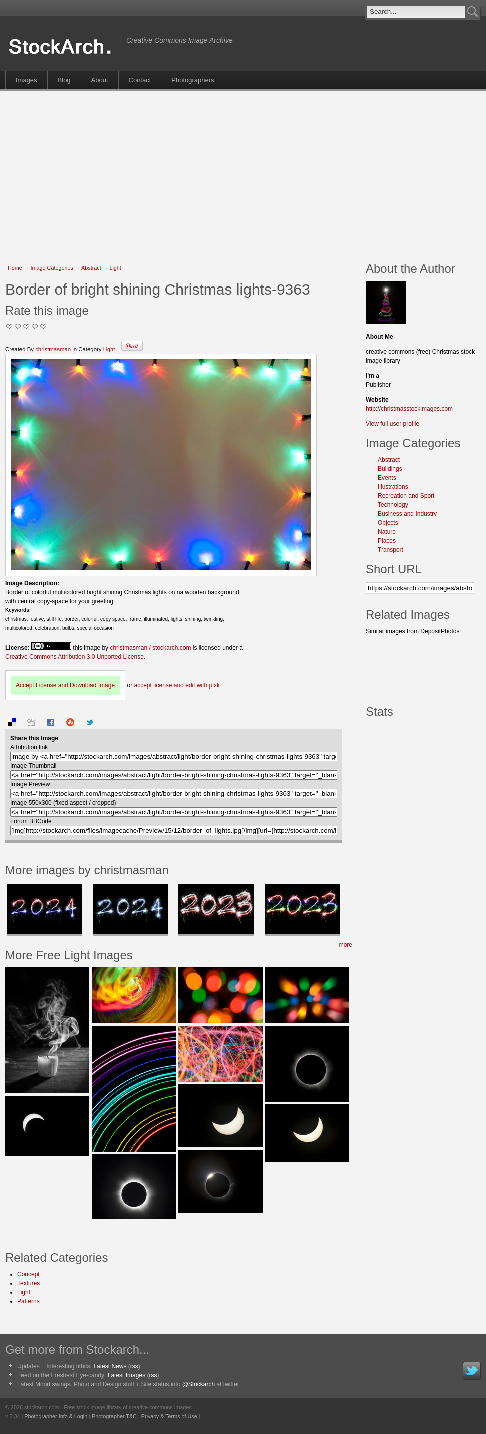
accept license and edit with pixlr (177, 685)
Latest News (109, 1366)
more (345, 944)
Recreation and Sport (406, 495)
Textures (28, 1283)
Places (387, 540)
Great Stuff (35, 326)
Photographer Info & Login (55, 1416)
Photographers (192, 80)
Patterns (28, 1301)
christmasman (53, 349)
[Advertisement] (159, 171)
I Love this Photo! (43, 326)
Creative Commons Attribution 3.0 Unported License (74, 656)
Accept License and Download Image (65, 685)
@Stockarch (198, 1384)
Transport (390, 549)
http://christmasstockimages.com (409, 408)
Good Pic (26, 326)
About (99, 80)
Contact (140, 80)
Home (15, 268)
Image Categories (52, 268)
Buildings (390, 468)
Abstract (91, 268)
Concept (28, 1274)
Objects (388, 522)
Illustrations (393, 486)
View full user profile (392, 423)
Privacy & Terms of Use (169, 1416)
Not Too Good (9, 326)
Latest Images (126, 1375)
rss (134, 1366)
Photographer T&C (114, 1416)
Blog (64, 80)
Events (387, 477)
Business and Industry (407, 513)
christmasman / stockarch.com (150, 647)
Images (26, 80)
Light (115, 268)
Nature (387, 531)
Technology (393, 504)
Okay (18, 326)
